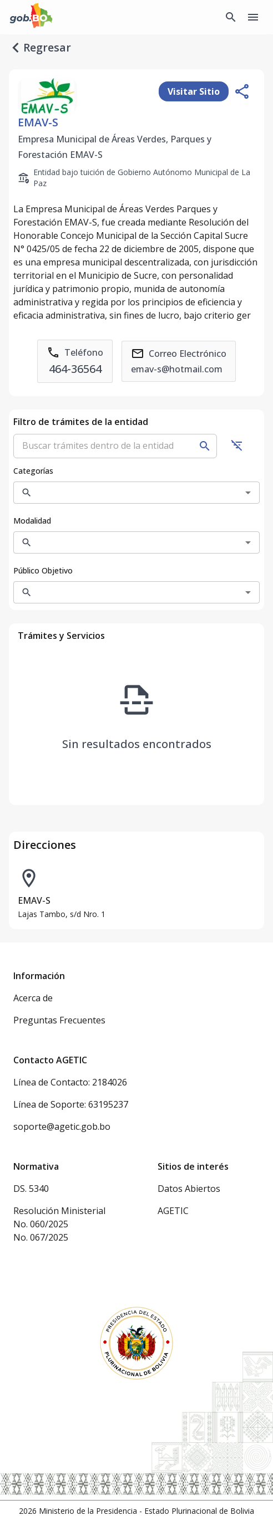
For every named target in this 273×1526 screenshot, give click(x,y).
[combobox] (128, 492)
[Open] (248, 492)
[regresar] (15, 47)
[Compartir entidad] (242, 91)
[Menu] (253, 17)
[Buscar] (205, 446)
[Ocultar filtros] (237, 445)
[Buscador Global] (231, 17)
